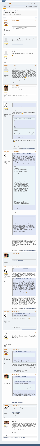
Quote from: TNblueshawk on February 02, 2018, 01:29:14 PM (22, 278)
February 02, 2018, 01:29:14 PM (16, 65)
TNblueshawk (6, 65)
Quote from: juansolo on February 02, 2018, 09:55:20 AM (21, 268)
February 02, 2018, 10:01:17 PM (16, 253)
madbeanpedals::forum (9, 3)
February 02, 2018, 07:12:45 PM (16, 85)
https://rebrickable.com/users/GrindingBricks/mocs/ (29, 148)
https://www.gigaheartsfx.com (16, 412)
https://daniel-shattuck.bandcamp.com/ (17, 260)
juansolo (5, 20)
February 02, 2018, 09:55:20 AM (16, 20)
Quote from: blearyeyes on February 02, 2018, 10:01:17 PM (22, 313)
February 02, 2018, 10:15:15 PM (16, 311)
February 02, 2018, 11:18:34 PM (16, 405)
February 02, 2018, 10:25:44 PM (16, 374)
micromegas (6, 85)
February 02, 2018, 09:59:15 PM (16, 151)
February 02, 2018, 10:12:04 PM (16, 266)
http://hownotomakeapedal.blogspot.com (24, 415)
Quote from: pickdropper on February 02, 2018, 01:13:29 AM (22, 115)
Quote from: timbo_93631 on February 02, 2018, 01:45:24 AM (22, 153)
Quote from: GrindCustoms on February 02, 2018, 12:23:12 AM (23, 118)
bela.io (20, 97)
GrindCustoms (6, 151)
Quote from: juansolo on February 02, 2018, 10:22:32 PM (21, 376)
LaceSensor (6, 405)
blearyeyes (6, 253)
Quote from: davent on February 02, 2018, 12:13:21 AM (22, 120)
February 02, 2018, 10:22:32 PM (16, 349)
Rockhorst (6, 37)
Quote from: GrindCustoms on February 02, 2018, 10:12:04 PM (22, 351)
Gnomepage (14, 27)
